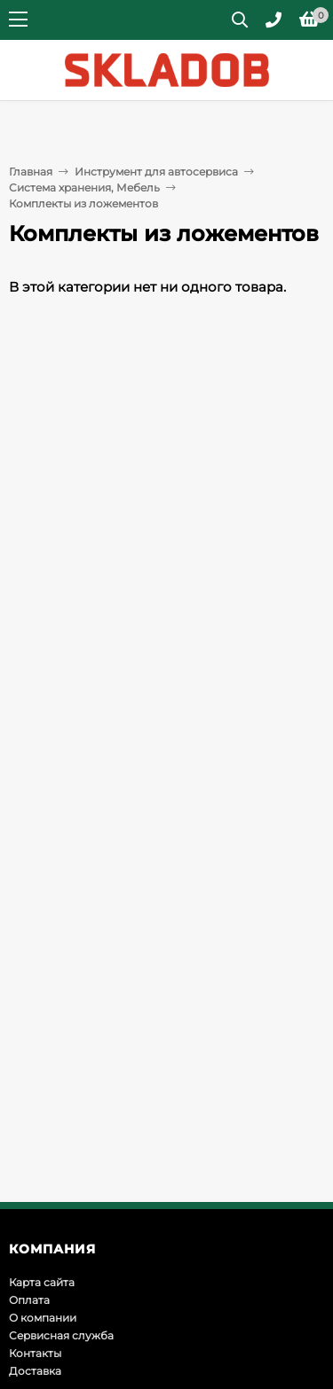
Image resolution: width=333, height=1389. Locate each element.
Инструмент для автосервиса (156, 171)
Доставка (35, 1370)
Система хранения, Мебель (84, 187)
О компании (42, 1317)
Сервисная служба (61, 1335)
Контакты (35, 1353)
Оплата (29, 1300)
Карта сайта (42, 1282)
